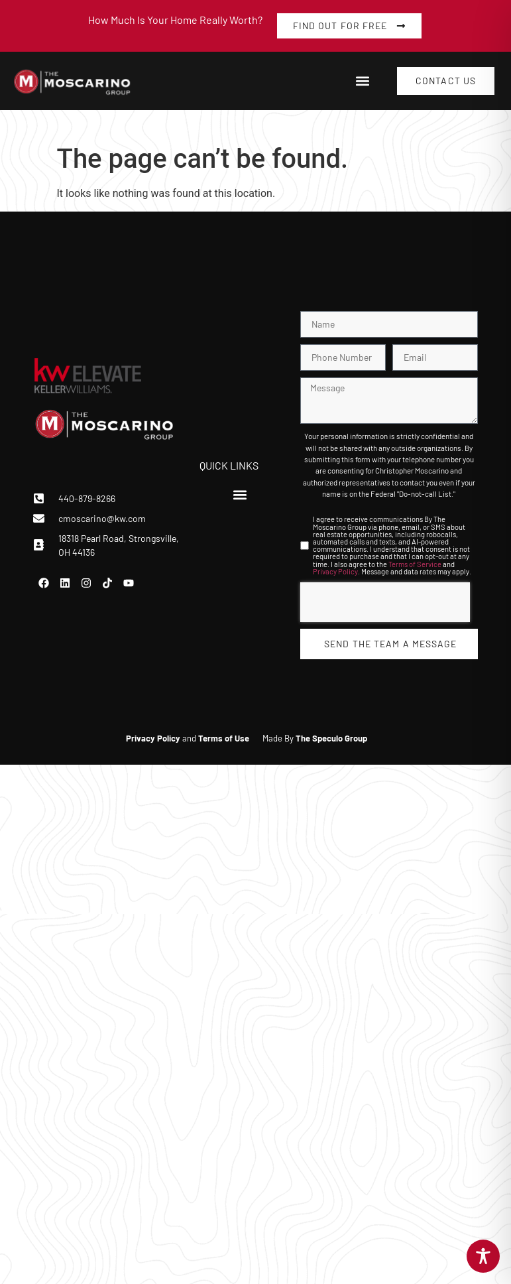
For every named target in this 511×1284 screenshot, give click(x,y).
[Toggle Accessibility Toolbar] (483, 1256)
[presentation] (385, 602)
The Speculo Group (331, 738)
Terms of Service (414, 564)
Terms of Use (223, 738)
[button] (362, 81)
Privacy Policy (335, 571)
